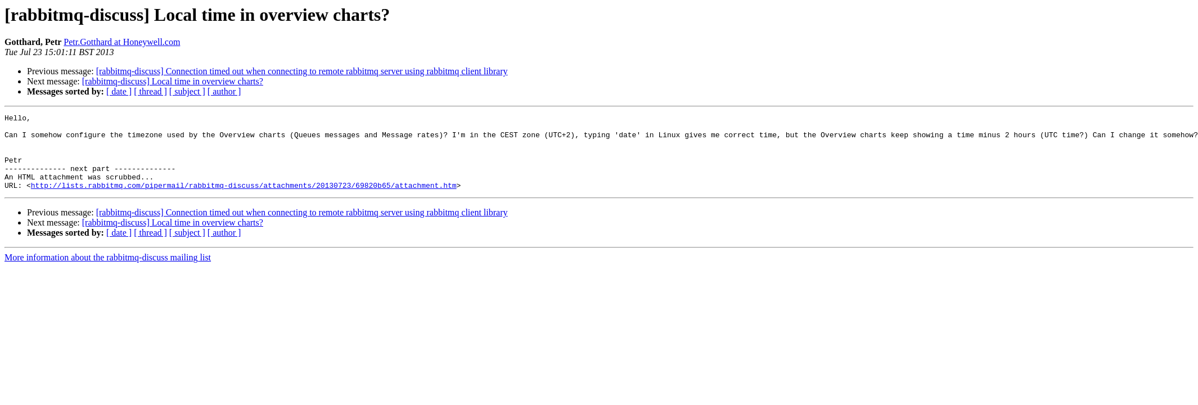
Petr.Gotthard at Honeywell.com (122, 42)
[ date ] (119, 91)
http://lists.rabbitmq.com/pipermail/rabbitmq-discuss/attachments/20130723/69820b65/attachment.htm (244, 200)
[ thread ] (150, 91)
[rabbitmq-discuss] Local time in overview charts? (172, 81)
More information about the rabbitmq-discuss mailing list (107, 272)
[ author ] (224, 91)
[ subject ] (187, 91)
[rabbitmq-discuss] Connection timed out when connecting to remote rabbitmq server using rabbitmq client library (302, 71)
